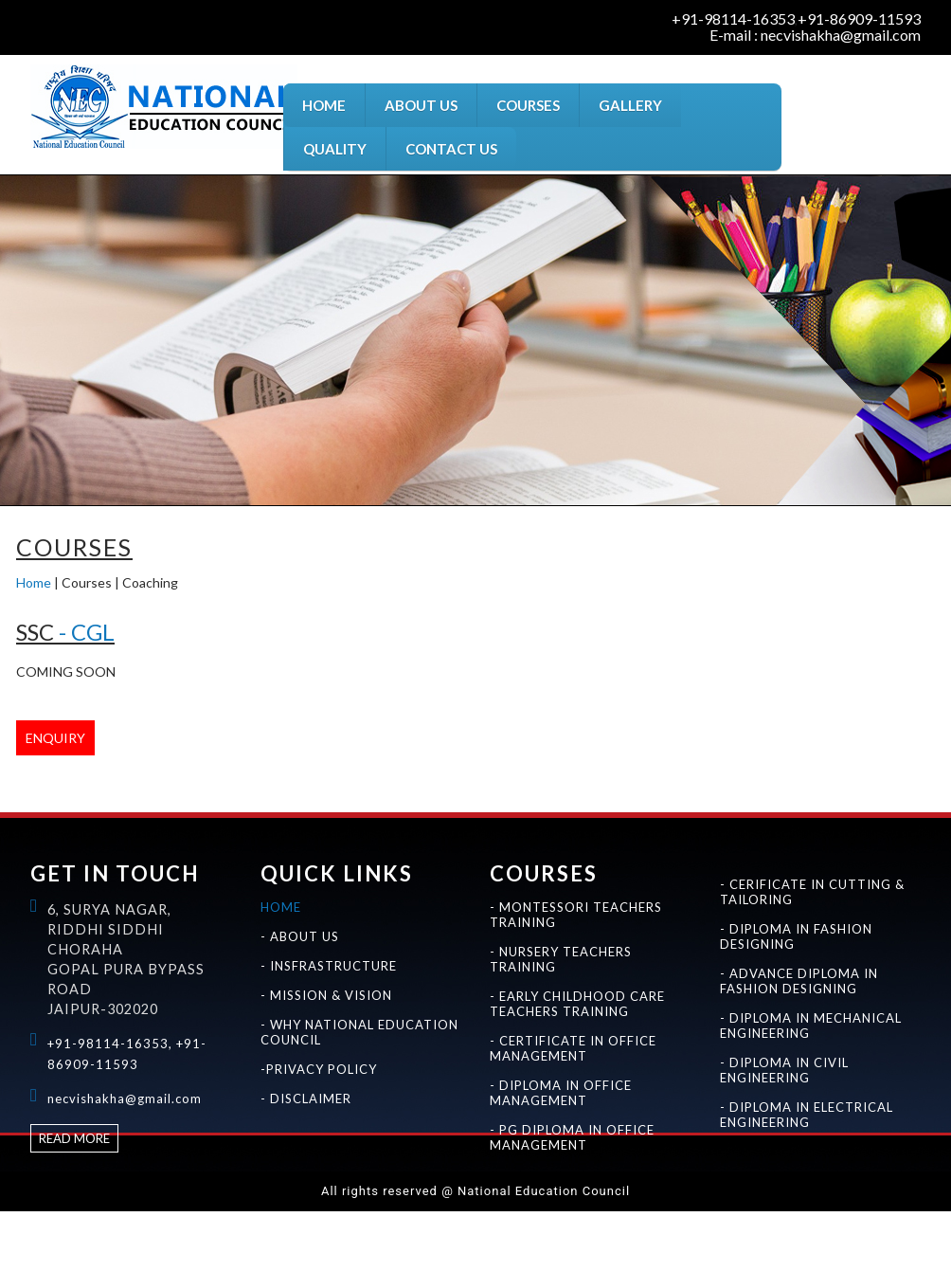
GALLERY (630, 105)
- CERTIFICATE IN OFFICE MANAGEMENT (573, 1048)
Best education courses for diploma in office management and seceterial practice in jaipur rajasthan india (207, 1243)
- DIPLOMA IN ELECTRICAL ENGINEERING (806, 1114)
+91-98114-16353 (733, 19)
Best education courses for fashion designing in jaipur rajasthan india (363, 1243)
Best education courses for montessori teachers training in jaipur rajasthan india (100, 1223)
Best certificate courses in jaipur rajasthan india (874, 1243)
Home (33, 582)
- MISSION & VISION (326, 995)
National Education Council (10, 1223)
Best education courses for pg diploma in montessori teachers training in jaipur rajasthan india (318, 1223)
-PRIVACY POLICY (318, 1069)
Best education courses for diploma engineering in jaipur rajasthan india (624, 1243)
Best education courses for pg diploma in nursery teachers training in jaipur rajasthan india (599, 1223)
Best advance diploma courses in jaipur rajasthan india (48, 1263)
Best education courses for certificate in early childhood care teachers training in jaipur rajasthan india (748, 1223)
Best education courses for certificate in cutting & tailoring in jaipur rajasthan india (424, 1243)
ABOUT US (421, 105)
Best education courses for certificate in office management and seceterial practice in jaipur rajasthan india (122, 1243)
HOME (324, 105)
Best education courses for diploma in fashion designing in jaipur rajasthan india (490, 1243)
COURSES (528, 105)
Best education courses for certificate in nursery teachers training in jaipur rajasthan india (456, 1223)
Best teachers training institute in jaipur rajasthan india (45, 1223)
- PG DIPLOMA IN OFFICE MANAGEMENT (572, 1137)
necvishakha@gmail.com (124, 1098)
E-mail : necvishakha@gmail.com (815, 35)
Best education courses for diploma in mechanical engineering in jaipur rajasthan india (688, 1243)
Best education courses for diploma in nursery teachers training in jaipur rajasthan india (527, 1223)
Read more (74, 1138)
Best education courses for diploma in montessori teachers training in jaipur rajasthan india (244, 1223)
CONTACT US (451, 148)
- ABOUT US (299, 936)
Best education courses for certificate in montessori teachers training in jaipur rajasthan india (170, 1223)
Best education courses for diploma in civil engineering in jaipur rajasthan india (755, 1243)
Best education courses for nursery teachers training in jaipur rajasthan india (388, 1223)
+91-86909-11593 (859, 19)
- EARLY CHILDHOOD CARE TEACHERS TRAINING (577, 1004)
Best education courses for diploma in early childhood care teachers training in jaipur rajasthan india (830, 1223)
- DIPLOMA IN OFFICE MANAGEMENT (561, 1093)
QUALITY (335, 148)
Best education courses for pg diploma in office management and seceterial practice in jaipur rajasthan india (291, 1243)
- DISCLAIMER (305, 1098)
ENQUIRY (55, 738)
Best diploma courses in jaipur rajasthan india (914, 1243)
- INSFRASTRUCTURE (328, 965)
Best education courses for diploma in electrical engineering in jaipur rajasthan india (820, 1243)
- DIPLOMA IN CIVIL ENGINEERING (784, 1070)
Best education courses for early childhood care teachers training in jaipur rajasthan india (672, 1223)
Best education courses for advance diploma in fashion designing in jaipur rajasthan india (559, 1243)
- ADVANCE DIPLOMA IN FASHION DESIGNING (799, 981)
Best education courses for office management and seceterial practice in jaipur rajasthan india (43, 1243)
